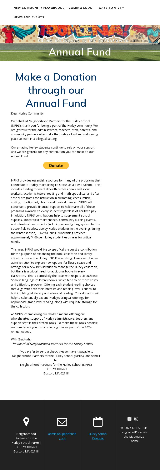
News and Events (29, 17)
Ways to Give (110, 8)
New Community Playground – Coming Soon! (54, 8)
